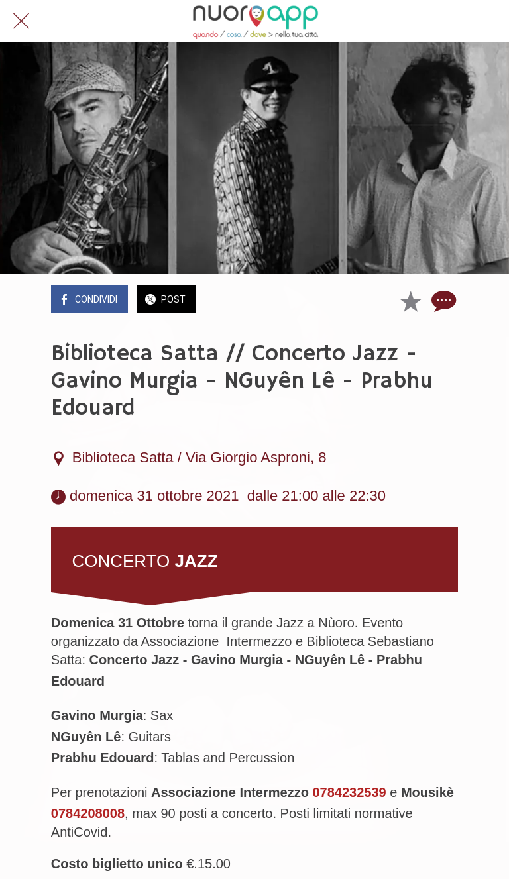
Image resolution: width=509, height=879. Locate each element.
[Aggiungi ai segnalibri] (410, 301)
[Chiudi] (21, 21)
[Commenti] (442, 301)
